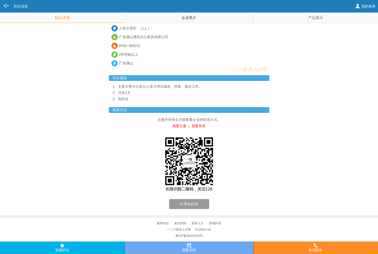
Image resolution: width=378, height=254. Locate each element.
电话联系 (316, 250)
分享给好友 (189, 204)
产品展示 (315, 17)
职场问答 (215, 223)
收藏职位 (62, 250)
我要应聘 (189, 250)
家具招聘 (180, 223)
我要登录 (199, 126)
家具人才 (198, 223)
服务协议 (163, 223)
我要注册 (179, 126)
